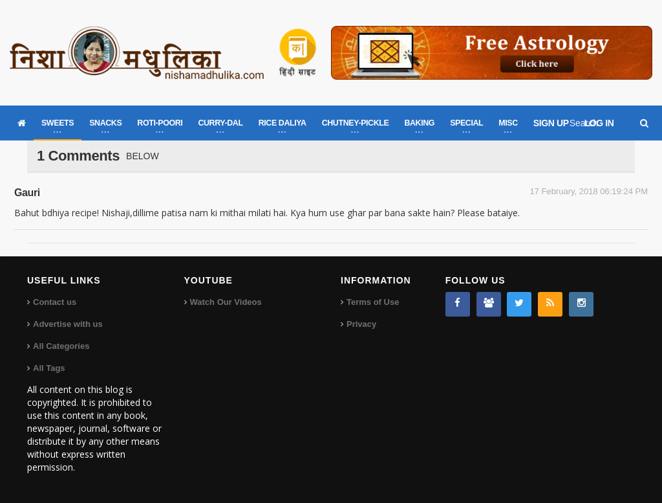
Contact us (54, 302)
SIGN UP (551, 123)
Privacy (361, 324)
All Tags (49, 368)
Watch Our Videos (226, 302)
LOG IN (599, 123)
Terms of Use (373, 302)
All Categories (61, 346)
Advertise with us (68, 324)
